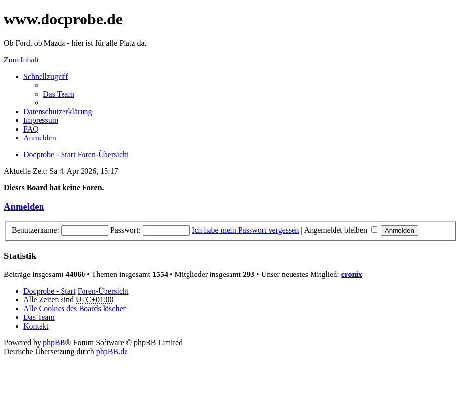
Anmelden (24, 206)
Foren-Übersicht (103, 291)
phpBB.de (111, 351)
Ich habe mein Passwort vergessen (245, 230)
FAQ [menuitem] (31, 129)
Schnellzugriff (45, 76)
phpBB (54, 342)
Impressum (40, 120)
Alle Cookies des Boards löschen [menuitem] (75, 308)
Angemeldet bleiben (340, 230)
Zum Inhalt (21, 60)
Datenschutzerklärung (57, 111)
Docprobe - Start (49, 291)
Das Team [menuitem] (58, 94)
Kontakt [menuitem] (36, 326)
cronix (351, 274)
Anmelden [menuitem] (39, 138)
